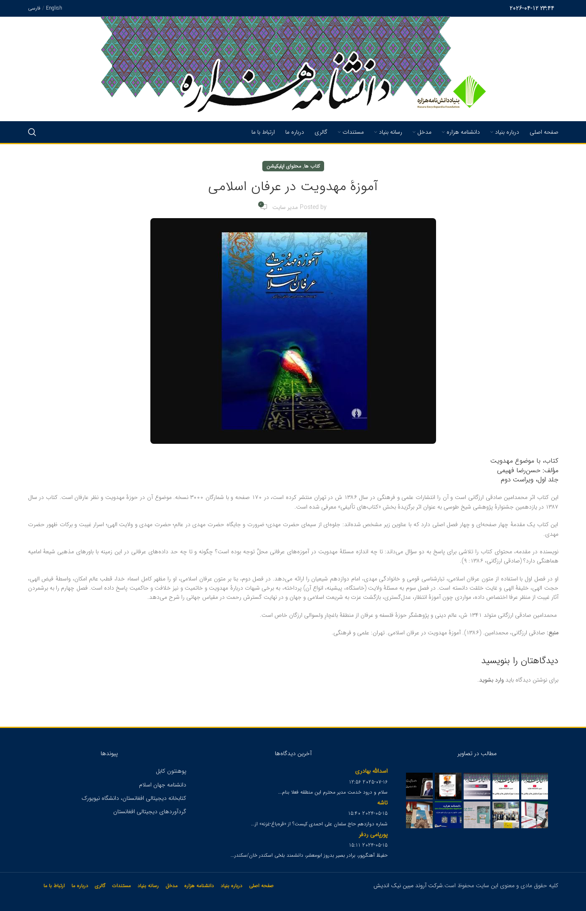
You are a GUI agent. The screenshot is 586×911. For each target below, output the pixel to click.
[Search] (32, 132)
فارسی (34, 8)
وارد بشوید (491, 680)
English (54, 8)
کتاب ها (312, 166)
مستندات (121, 886)
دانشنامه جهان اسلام (162, 784)
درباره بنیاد (231, 886)
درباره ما (79, 886)
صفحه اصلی (261, 886)
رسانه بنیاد (148, 886)
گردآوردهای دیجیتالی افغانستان (149, 811)
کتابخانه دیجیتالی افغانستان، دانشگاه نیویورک (133, 798)
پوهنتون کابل (171, 771)
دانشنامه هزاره (199, 886)
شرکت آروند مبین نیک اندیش (408, 885)
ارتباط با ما (54, 886)
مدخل (171, 886)
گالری (100, 886)
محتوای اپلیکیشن (283, 166)
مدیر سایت (285, 207)
